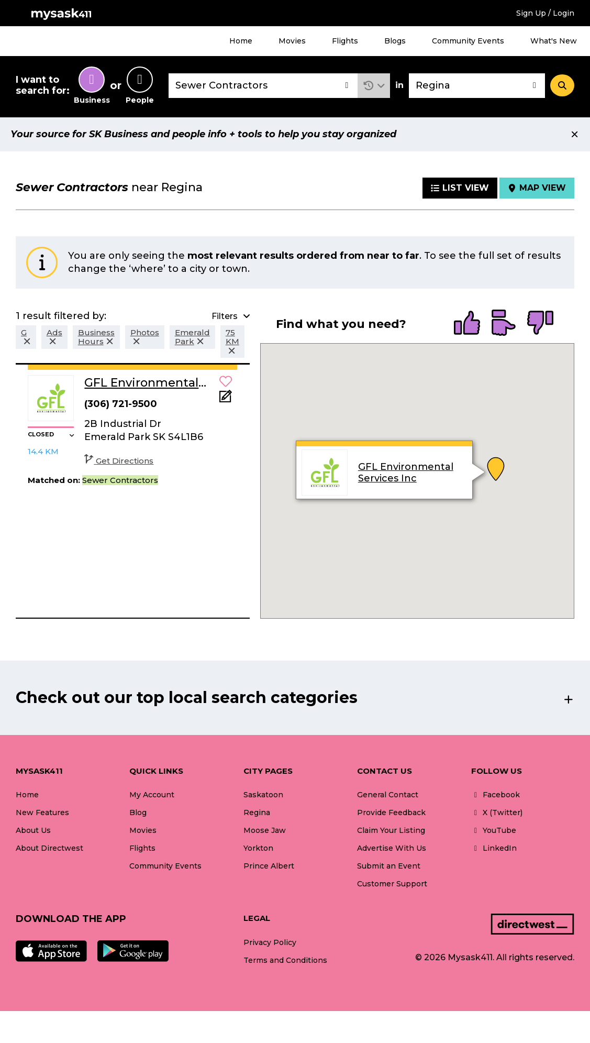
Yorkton (258, 848)
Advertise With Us (391, 848)
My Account (151, 794)
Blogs (395, 41)
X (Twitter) (496, 812)
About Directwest (49, 848)
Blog (138, 812)
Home (240, 41)
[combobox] (263, 85)
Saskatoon (263, 794)
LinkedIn (494, 848)
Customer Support (392, 883)
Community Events (468, 41)
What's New (553, 41)
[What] (263, 85)
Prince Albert (268, 866)
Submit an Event (388, 866)
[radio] (467, 323)
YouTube (493, 830)
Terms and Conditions (285, 960)
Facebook (495, 794)
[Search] (562, 85)
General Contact (387, 794)
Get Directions (118, 461)
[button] (374, 85)
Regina (256, 812)
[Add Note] (225, 399)
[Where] (477, 85)
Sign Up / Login (545, 13)
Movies (292, 41)
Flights (345, 41)
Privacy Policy (269, 942)
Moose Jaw (264, 830)
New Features (42, 812)
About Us (33, 830)
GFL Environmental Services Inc (405, 472)
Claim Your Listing (391, 830)
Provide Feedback (391, 812)
